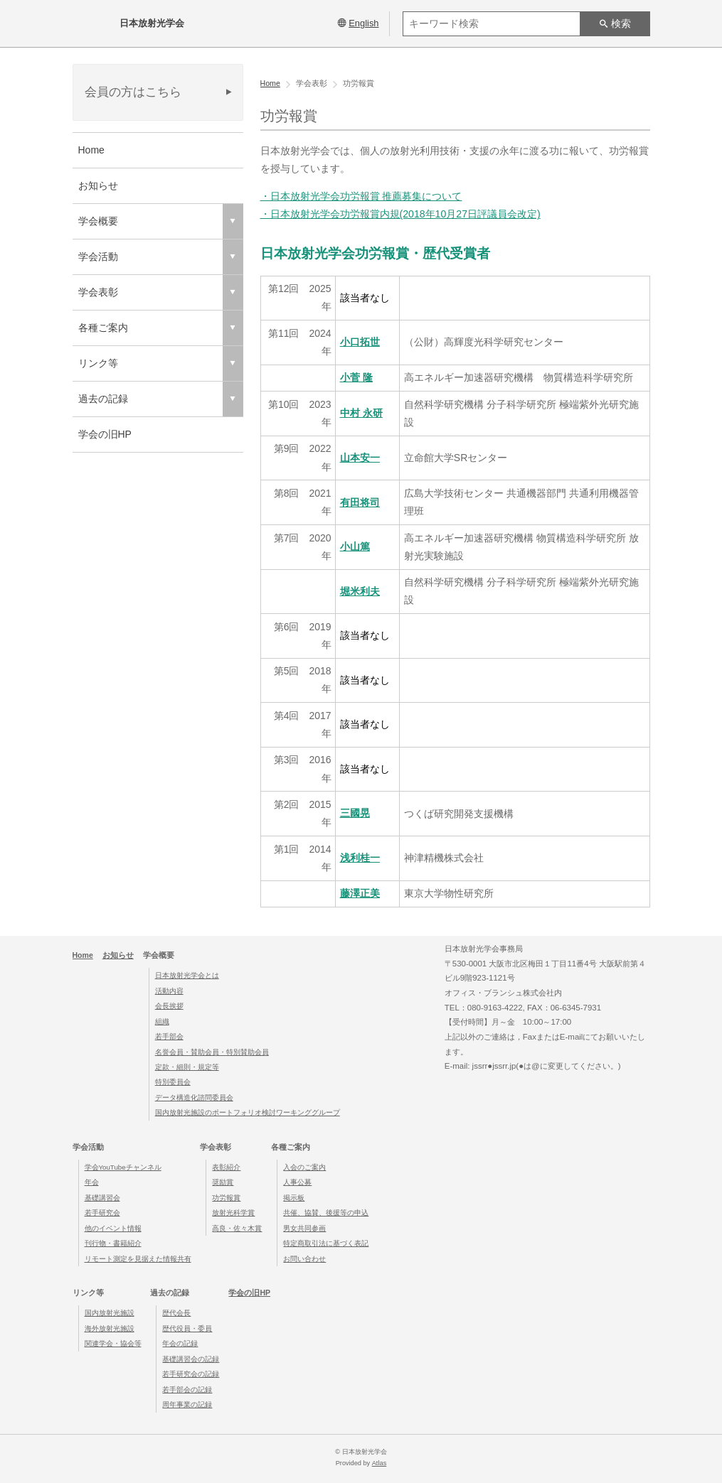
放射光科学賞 (233, 1213)
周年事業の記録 (187, 1404)
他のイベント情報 (113, 1227)
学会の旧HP (105, 434)
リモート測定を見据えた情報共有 (138, 1258)
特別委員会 (173, 1082)
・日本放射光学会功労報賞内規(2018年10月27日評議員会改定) (400, 214)
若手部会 (169, 1036)
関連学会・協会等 (113, 1343)
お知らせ (98, 185)
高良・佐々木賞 (237, 1227)
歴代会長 (176, 1313)
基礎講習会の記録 (190, 1358)
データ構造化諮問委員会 (194, 1097)
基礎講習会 (102, 1197)
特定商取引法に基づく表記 (325, 1243)
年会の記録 (180, 1343)
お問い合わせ (304, 1258)
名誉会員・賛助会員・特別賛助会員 (212, 1051)
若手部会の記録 (187, 1389)
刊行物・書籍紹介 (113, 1243)
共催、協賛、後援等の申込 (325, 1213)
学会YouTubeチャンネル (123, 1166)
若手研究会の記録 (190, 1373)
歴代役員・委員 (187, 1328)
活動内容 (169, 990)
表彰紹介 (226, 1166)
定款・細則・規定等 (187, 1066)
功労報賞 (226, 1197)
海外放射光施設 (109, 1328)
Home (91, 150)
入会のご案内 (304, 1166)
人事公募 (297, 1182)
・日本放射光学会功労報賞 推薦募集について (361, 196)
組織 (162, 1021)
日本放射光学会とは (187, 974)
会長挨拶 (169, 1005)
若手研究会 (102, 1213)
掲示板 (293, 1197)
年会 (92, 1182)
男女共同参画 (304, 1227)
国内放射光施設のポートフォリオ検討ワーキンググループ (247, 1112)
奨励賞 (222, 1182)
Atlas (379, 1462)
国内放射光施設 (109, 1313)
